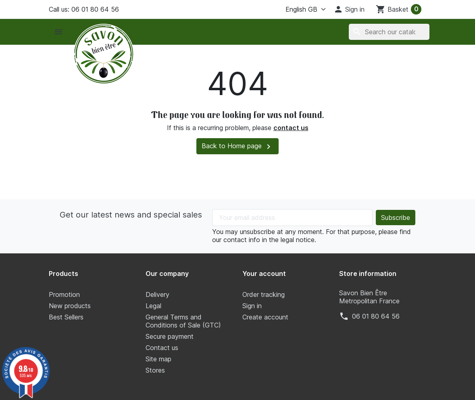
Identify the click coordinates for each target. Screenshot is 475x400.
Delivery (157, 294)
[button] (349, 9)
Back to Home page (237, 146)
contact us (290, 128)
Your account (264, 273)
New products (70, 306)
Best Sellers (66, 317)
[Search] (389, 32)
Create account (265, 317)
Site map (158, 359)
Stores (155, 370)
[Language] (299, 9)
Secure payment (170, 336)
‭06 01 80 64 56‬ (376, 316)
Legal (153, 306)
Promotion (64, 294)
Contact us (162, 348)
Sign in (252, 306)
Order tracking (263, 294)
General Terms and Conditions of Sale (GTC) (183, 321)
